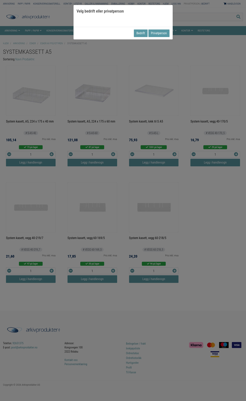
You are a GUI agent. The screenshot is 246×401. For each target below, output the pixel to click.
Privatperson (159, 33)
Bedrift (140, 33)
